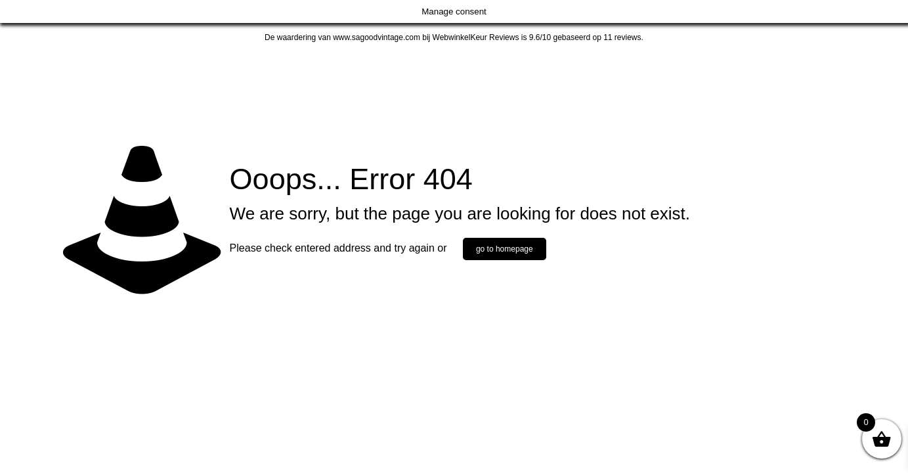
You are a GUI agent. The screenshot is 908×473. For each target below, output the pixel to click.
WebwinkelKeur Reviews (476, 37)
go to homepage (504, 249)
